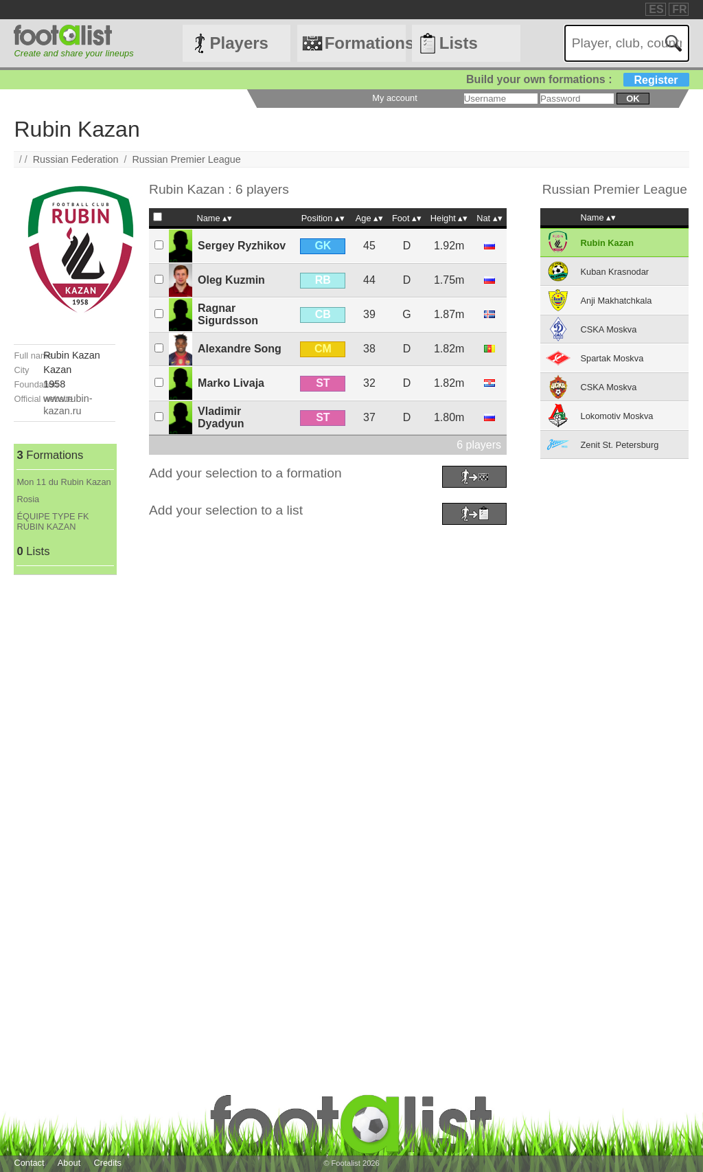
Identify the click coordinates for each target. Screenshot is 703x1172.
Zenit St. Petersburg (620, 445)
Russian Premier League (186, 159)
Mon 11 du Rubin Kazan (63, 482)
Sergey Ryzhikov (242, 245)
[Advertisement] (64, 781)
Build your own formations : (577, 79)
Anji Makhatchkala (616, 300)
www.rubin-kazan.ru (67, 404)
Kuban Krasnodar (615, 272)
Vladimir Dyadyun (221, 417)
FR (679, 9)
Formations (365, 43)
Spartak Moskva (612, 358)
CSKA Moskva (609, 329)
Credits (107, 1163)
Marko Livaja (231, 383)
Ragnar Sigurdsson (228, 314)
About (69, 1163)
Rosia (27, 499)
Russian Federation (76, 159)
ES (656, 9)
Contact (29, 1163)
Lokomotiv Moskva (617, 416)
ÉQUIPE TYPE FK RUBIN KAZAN (52, 521)
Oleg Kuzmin (231, 280)
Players (239, 43)
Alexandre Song (239, 348)
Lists (458, 43)
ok (632, 98)
